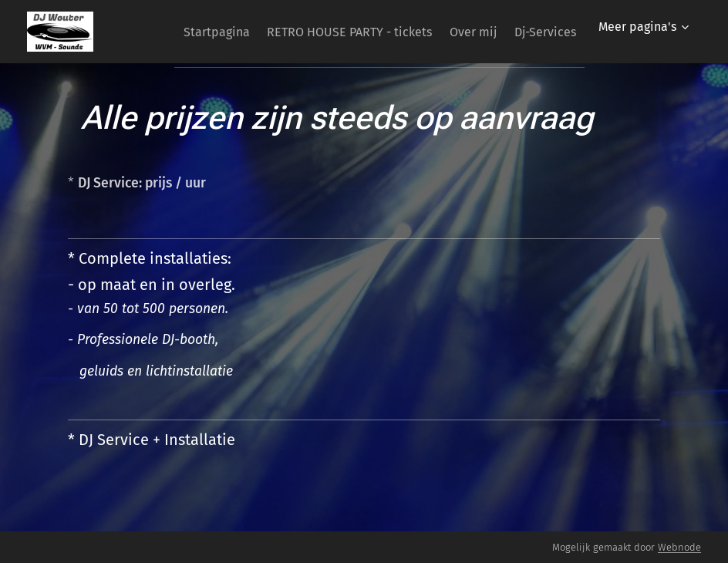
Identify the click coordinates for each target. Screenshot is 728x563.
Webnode (679, 547)
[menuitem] (270, 31)
